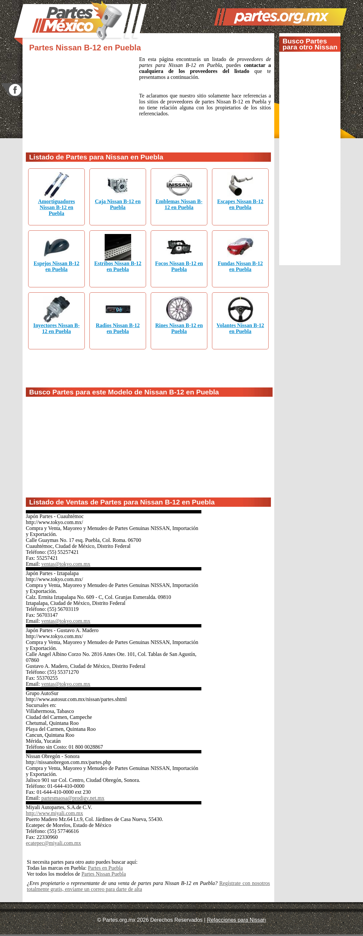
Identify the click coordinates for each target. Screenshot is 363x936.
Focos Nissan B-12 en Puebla (179, 266)
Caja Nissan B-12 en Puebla (117, 204)
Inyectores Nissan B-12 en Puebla (56, 328)
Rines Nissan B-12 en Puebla (179, 328)
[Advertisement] (82, 100)
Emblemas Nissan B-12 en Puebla (179, 204)
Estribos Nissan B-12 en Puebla (117, 266)
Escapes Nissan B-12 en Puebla (240, 204)
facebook (12, 90)
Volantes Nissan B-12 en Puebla (240, 328)
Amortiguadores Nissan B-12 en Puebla (56, 207)
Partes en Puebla (105, 868)
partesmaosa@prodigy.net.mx (73, 798)
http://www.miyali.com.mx (54, 813)
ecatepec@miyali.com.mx (53, 843)
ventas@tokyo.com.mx (65, 564)
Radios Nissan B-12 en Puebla (117, 328)
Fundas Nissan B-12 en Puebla (240, 266)
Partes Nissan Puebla (103, 874)
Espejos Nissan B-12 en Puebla (56, 266)
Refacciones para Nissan (236, 920)
